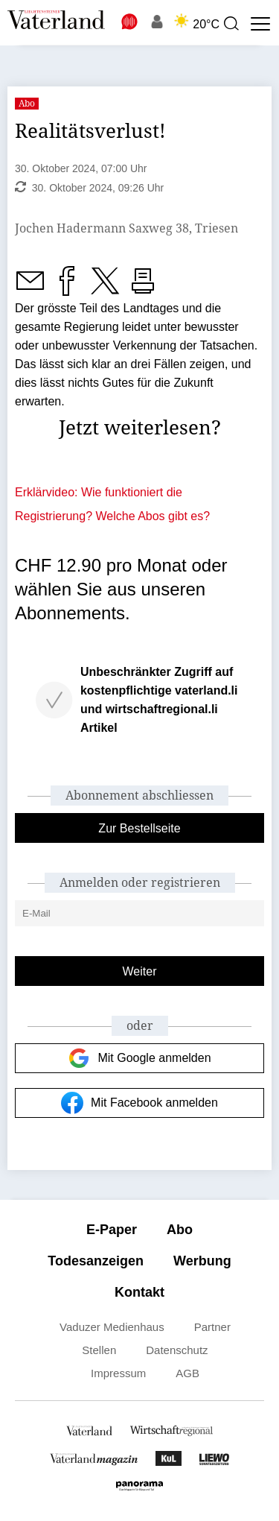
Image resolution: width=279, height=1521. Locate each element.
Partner (212, 1327)
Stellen (99, 1350)
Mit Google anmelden (139, 1058)
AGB (187, 1373)
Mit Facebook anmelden (139, 1103)
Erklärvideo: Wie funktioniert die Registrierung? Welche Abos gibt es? (112, 504)
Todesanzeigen (96, 1260)
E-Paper (111, 1229)
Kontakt (139, 1292)
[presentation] (230, 24)
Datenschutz (177, 1350)
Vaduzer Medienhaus (112, 1327)
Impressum (118, 1373)
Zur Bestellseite (139, 828)
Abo (180, 1229)
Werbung (202, 1260)
